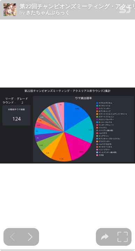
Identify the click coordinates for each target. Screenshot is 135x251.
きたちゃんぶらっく (48, 12)
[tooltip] (105, 237)
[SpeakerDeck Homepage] (124, 11)
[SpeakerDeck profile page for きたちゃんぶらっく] (9, 10)
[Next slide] (30, 237)
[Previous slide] (12, 237)
